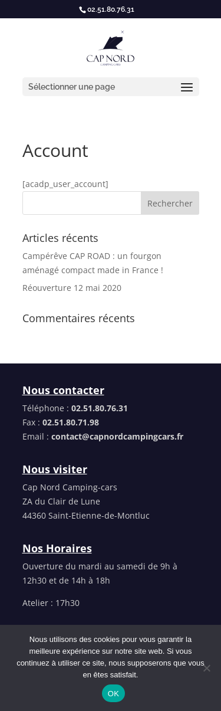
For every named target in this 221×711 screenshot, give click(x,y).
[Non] (206, 668)
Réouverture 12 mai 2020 (71, 287)
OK (113, 693)
